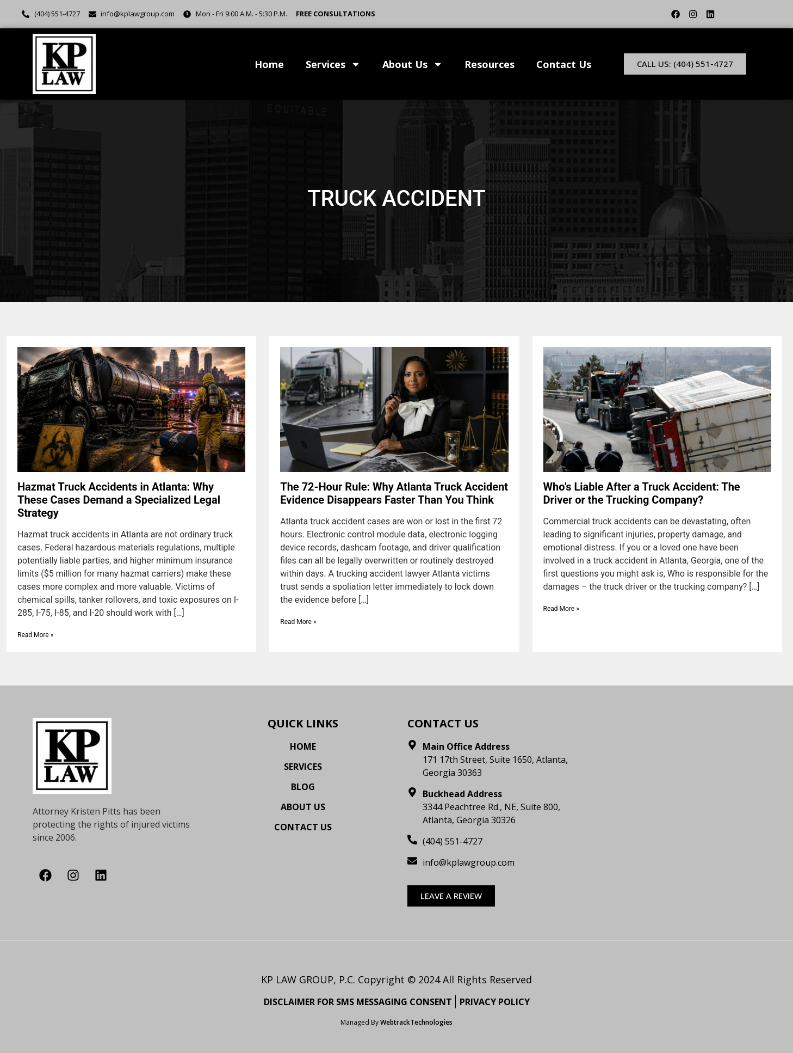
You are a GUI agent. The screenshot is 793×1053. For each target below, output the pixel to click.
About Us (412, 64)
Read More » (35, 635)
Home (269, 64)
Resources (489, 64)
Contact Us (563, 64)
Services (333, 64)
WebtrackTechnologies (416, 1022)
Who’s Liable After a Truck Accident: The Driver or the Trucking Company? (641, 493)
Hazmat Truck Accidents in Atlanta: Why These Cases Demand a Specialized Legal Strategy (118, 499)
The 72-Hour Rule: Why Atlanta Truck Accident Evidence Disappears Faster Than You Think (394, 493)
